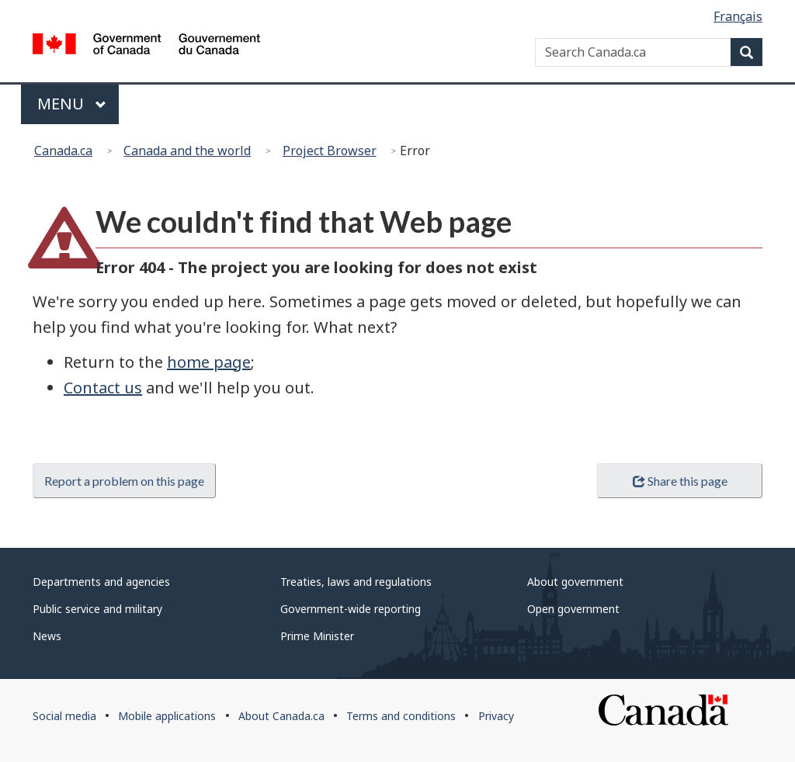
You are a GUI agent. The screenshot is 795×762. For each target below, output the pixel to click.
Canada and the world (187, 150)
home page (209, 362)
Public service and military (97, 608)
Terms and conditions (401, 715)
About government (575, 581)
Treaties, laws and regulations (356, 581)
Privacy (496, 715)
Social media (64, 715)
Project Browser (330, 150)
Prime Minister (317, 636)
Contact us (103, 387)
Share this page (680, 480)
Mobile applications (167, 715)
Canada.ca (63, 150)
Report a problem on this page (124, 480)
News (47, 636)
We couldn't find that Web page (303, 222)
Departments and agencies (101, 581)
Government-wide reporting (350, 608)
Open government (573, 608)
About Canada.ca (281, 715)
